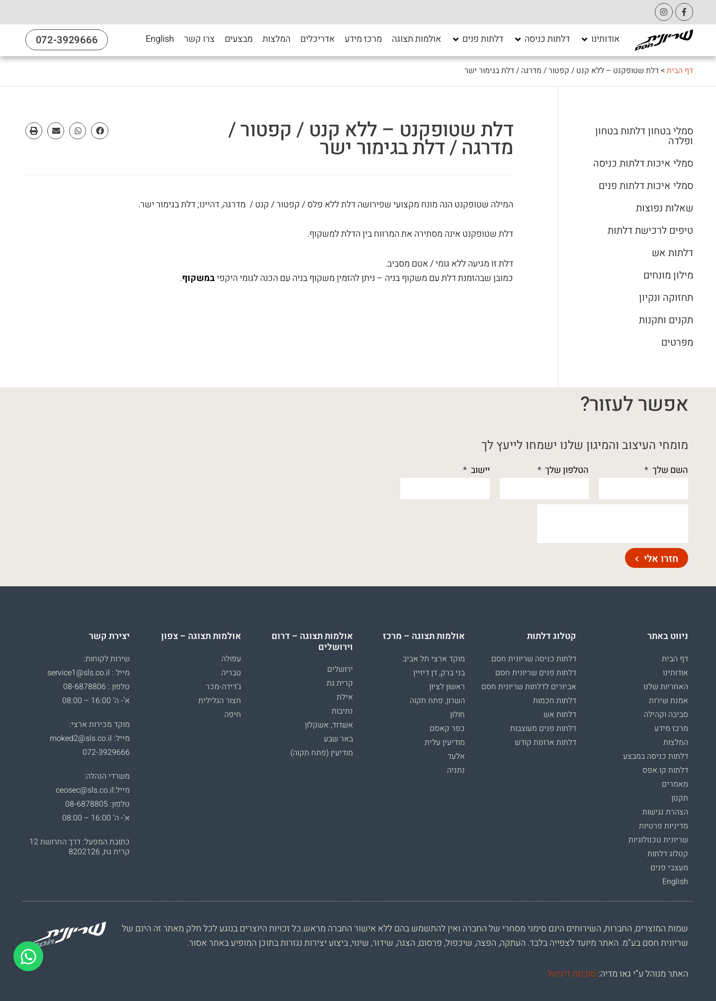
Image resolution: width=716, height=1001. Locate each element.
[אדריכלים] (317, 39)
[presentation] (612, 523)
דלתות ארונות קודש (545, 742)
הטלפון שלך (566, 470)
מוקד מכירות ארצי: (99, 724)
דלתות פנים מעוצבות (543, 728)
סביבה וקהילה (666, 715)
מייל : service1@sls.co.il (88, 673)
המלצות (675, 742)
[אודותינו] (600, 39)
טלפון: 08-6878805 (97, 804)
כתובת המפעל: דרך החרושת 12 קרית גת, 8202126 (79, 847)
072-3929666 (106, 752)
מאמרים (675, 784)
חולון (457, 715)
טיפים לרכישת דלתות (650, 231)
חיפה (232, 715)
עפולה (231, 659)
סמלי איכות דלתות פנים (646, 186)
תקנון (679, 798)
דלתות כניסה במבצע (655, 756)
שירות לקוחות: (107, 659)
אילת (345, 697)
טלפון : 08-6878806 (96, 687)
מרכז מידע (671, 728)
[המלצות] (276, 39)
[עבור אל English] (160, 39)
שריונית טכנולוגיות (658, 840)
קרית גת (340, 683)
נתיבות (342, 711)
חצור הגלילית (219, 701)
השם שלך (669, 470)
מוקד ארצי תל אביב (434, 659)
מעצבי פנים (669, 868)
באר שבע (338, 739)
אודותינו (675, 673)
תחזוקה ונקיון (666, 298)
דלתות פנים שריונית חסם (535, 673)
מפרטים (677, 343)
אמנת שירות (668, 701)
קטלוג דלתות (667, 854)
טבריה (231, 673)
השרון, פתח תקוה (437, 701)
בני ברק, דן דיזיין (439, 673)
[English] (160, 39)
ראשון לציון (447, 687)
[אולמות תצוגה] (416, 39)
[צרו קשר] (199, 39)
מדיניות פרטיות (663, 826)
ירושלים (340, 669)
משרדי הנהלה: (107, 776)
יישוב (479, 470)
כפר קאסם (447, 728)
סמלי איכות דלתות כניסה (643, 164)
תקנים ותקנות (666, 320)
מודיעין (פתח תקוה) (321, 753)
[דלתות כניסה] (541, 39)
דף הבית (680, 71)
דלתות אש (672, 253)
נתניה (456, 770)
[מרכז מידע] (363, 39)
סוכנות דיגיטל (571, 974)
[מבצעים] (239, 39)
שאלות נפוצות (664, 208)
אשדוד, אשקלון (329, 725)
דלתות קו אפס (665, 770)
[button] (99, 130)
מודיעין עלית (445, 742)
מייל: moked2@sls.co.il (90, 738)
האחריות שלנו (665, 687)
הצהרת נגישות (665, 812)
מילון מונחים (668, 275)
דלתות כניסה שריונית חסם (533, 659)
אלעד (456, 756)
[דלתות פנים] (477, 39)
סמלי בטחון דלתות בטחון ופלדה (644, 136)
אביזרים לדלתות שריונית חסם (528, 687)
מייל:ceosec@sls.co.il (93, 790)
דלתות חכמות (554, 701)
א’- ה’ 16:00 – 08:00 (96, 701)
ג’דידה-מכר (223, 687)
